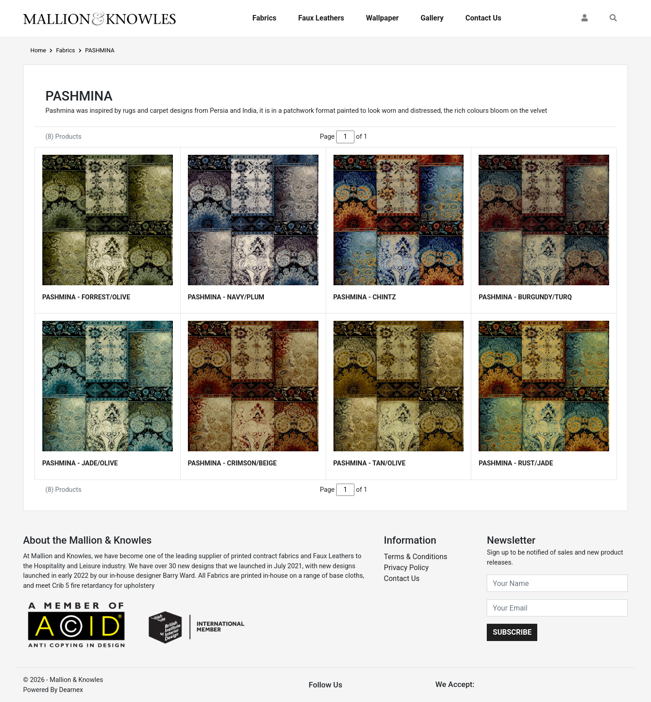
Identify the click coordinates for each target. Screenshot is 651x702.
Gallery (432, 18)
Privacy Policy (406, 567)
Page (327, 137)
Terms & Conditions (416, 556)
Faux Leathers (321, 18)
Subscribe (512, 632)
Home (38, 50)
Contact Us (483, 18)
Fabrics (264, 18)
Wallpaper (382, 18)
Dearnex (71, 690)
